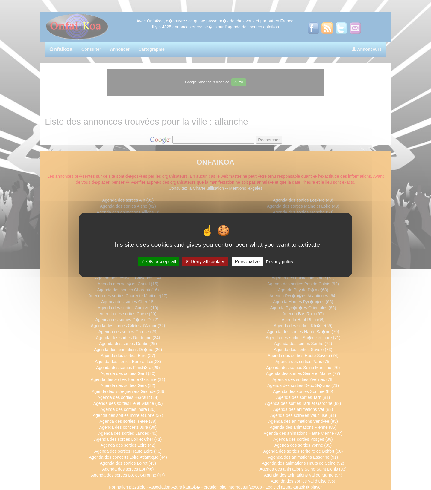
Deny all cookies (205, 261)
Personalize (247, 261)
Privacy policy (279, 261)
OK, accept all (158, 261)
